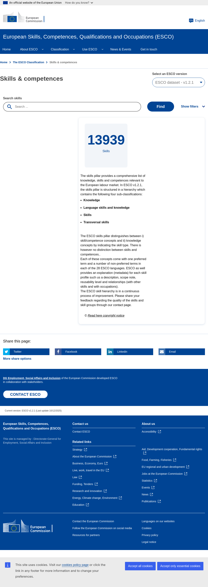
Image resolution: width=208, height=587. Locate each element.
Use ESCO (89, 49)
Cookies (146, 528)
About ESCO (29, 49)
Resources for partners (86, 535)
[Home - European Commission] (26, 17)
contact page (122, 305)
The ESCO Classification (28, 62)
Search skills (12, 98)
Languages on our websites (158, 521)
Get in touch (149, 49)
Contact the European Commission (93, 521)
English (197, 20)
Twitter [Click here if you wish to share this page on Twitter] (17, 351)
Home (3, 62)
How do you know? (79, 2)
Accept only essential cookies (180, 566)
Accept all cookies (140, 566)
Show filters (189, 106)
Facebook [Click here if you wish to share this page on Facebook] (71, 351)
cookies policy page (75, 564)
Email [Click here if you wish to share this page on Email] (172, 351)
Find (161, 106)
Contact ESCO (81, 431)
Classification (60, 49)
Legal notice (149, 541)
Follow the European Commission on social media (102, 528)
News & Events (120, 49)
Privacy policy (150, 535)
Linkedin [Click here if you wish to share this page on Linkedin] (122, 351)
